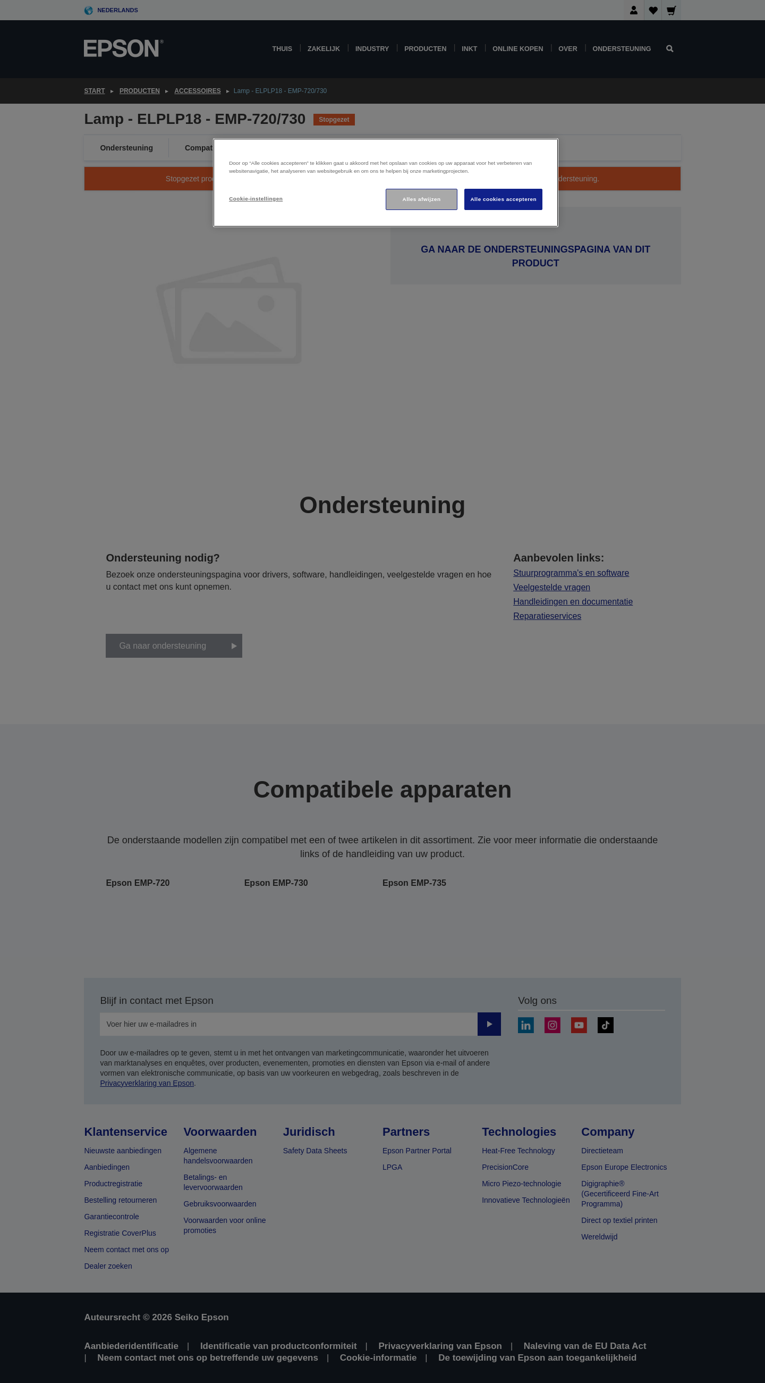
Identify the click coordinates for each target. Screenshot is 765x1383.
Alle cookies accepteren (503, 199)
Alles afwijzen (422, 199)
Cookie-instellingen (256, 199)
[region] (385, 182)
